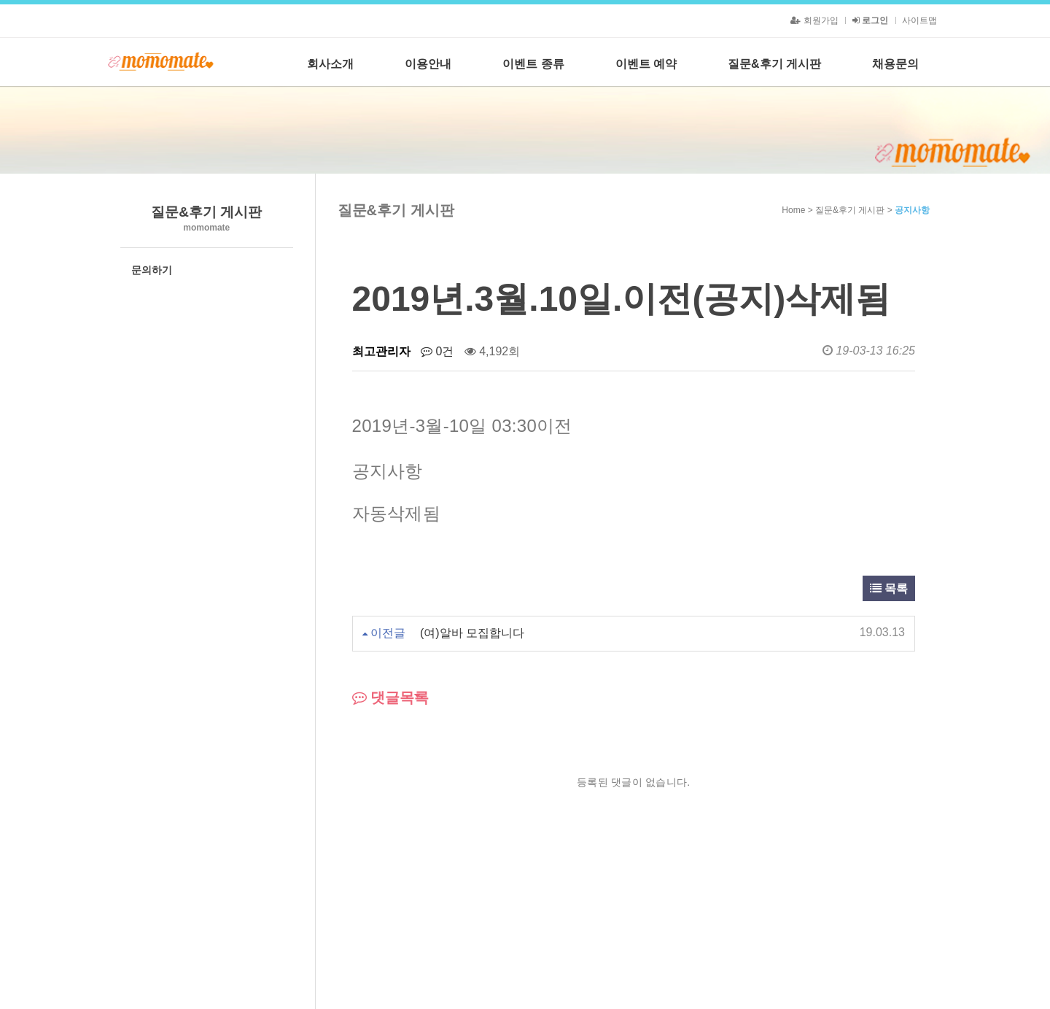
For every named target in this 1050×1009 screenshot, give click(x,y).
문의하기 (151, 270)
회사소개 (330, 64)
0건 (437, 351)
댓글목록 (390, 697)
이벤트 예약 (646, 64)
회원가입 (814, 20)
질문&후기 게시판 (774, 64)
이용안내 (428, 64)
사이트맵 (919, 20)
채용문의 (895, 64)
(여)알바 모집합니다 (472, 633)
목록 (889, 588)
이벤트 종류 (533, 64)
